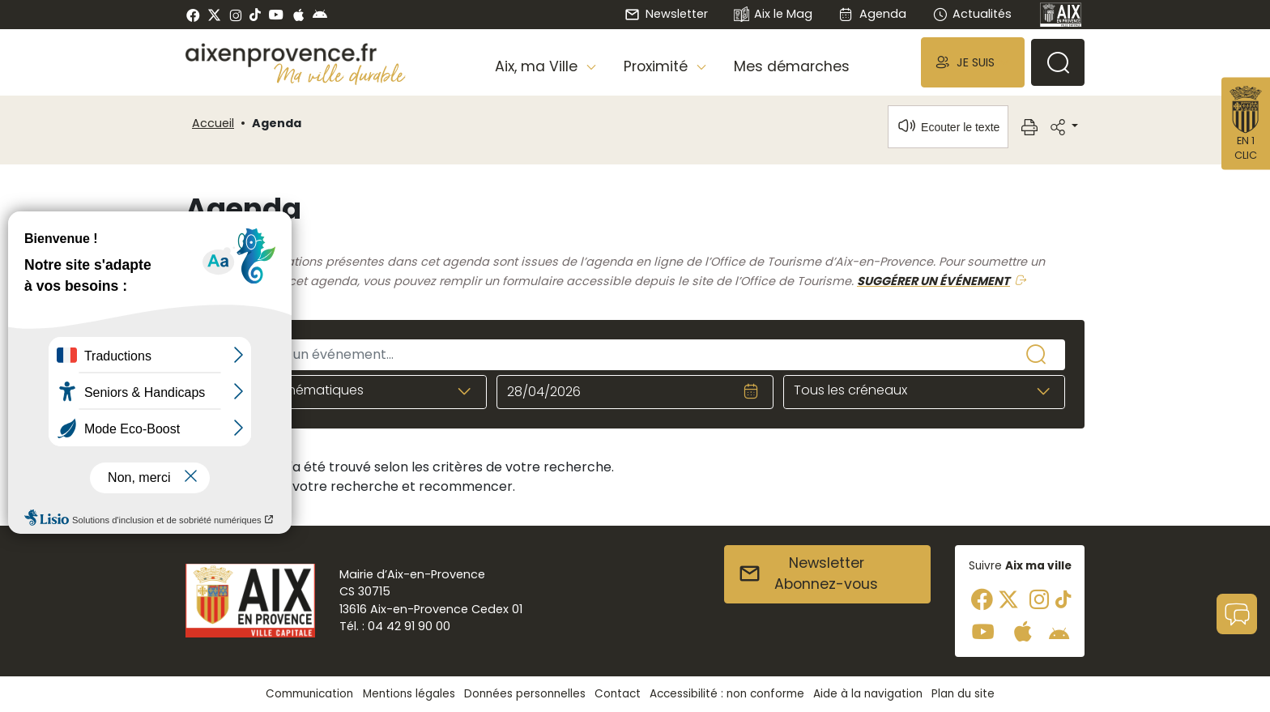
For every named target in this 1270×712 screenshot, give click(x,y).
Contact (618, 693)
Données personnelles (525, 693)
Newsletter (665, 14)
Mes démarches (792, 66)
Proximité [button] (658, 66)
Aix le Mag (773, 15)
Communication (309, 693)
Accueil (213, 123)
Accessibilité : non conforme (727, 693)
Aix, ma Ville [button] (538, 66)
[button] (973, 62)
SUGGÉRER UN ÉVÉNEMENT (933, 281)
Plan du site (963, 693)
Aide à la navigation (868, 693)
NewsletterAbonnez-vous (808, 573)
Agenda (872, 14)
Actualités (972, 14)
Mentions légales (409, 693)
